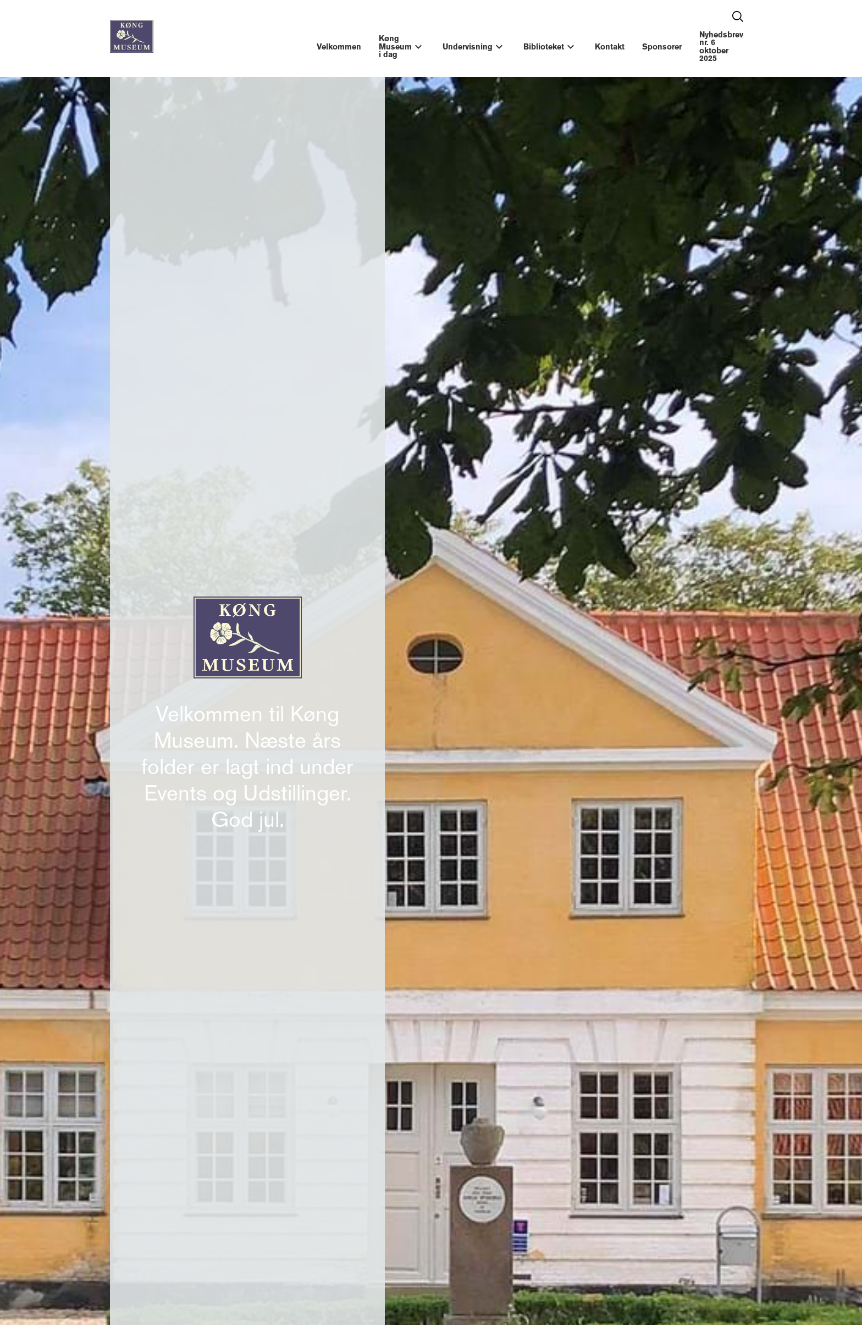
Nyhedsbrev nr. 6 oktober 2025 (721, 46)
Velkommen (339, 47)
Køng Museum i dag (395, 46)
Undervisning (468, 47)
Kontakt (610, 47)
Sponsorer (662, 47)
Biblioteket (543, 47)
